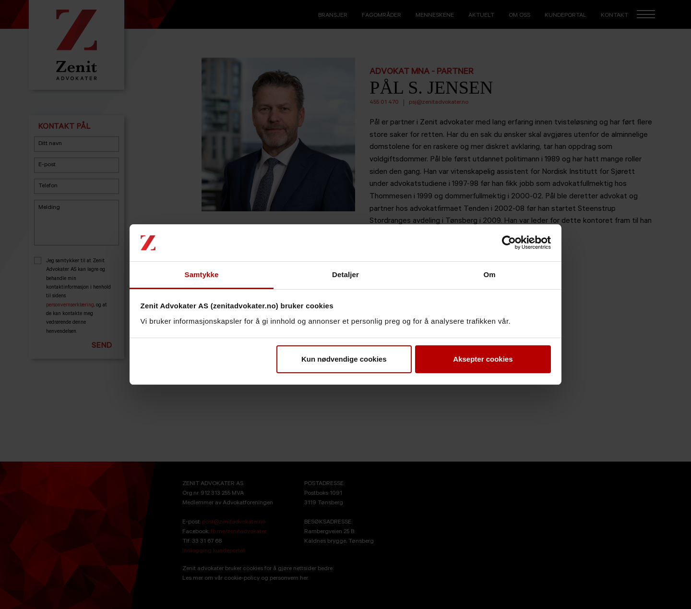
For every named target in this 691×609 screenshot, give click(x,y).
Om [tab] (489, 274)
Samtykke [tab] (202, 274)
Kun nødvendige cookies (344, 359)
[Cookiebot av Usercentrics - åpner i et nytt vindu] (509, 243)
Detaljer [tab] (345, 274)
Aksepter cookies (482, 359)
